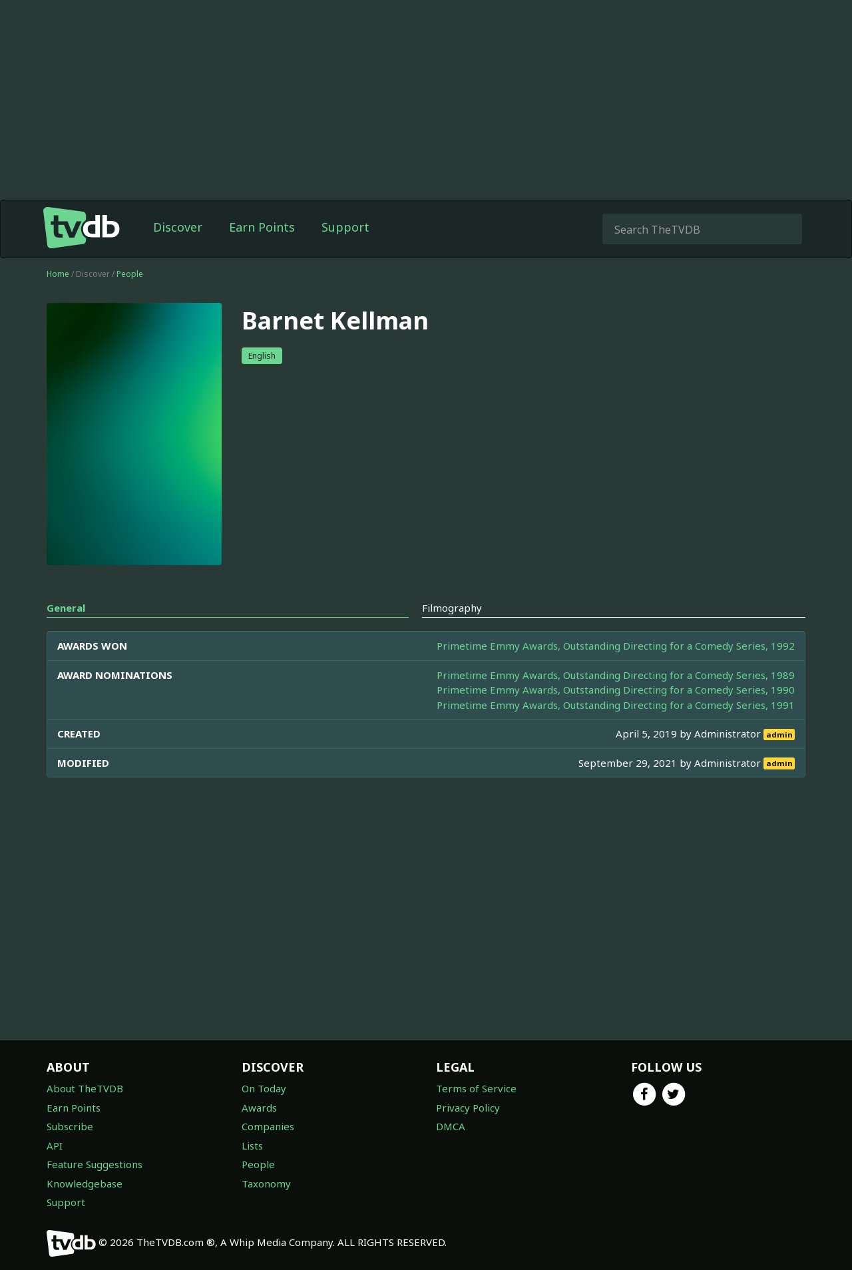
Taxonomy (266, 1183)
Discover (177, 227)
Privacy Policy (468, 1107)
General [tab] (66, 607)
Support (345, 227)
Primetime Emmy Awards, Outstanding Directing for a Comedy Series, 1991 (616, 705)
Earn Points (262, 227)
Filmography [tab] (452, 607)
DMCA (450, 1126)
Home (58, 274)
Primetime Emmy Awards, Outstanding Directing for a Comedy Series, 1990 (616, 689)
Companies (268, 1126)
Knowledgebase (84, 1183)
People (129, 274)
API (55, 1145)
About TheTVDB (85, 1088)
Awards (259, 1107)
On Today (264, 1088)
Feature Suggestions (94, 1164)
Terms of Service (476, 1088)
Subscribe (70, 1126)
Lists (252, 1145)
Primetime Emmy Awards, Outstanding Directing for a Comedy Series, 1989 (616, 675)
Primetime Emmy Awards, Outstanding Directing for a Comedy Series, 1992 (616, 645)
